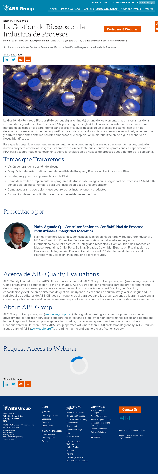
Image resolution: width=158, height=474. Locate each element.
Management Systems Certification (100, 424)
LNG (68, 433)
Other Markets (72, 436)
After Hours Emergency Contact (132, 430)
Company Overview (50, 415)
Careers (45, 422)
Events (45, 441)
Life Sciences (72, 423)
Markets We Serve (69, 8)
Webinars (70, 450)
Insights (69, 454)
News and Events (131, 8)
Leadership (46, 419)
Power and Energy (74, 429)
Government (71, 426)
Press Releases (48, 434)
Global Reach (47, 426)
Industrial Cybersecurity (100, 419)
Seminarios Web (49, 47)
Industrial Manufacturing (76, 419)
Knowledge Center (107, 8)
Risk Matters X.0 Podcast (77, 461)
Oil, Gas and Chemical (75, 416)
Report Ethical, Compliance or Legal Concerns (131, 436)
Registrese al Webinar (122, 29)
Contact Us (107, 2)
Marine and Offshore (75, 412)
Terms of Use (8, 439)
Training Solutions (98, 432)
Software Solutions (99, 429)
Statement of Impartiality (13, 437)
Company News (48, 437)
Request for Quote (127, 2)
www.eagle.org (41, 329)
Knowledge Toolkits (74, 457)
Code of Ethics (9, 430)
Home (95, 2)
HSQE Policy (8, 432)
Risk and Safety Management (97, 411)
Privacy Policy (8, 435)
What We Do (98, 407)
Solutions (88, 8)
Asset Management (99, 416)
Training (148, 8)
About (53, 8)
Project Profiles (72, 447)
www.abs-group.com (58, 314)
